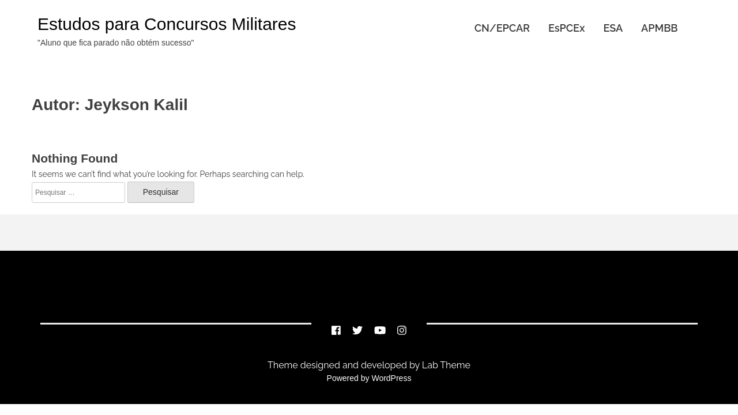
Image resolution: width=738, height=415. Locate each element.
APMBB (659, 28)
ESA (613, 28)
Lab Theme (445, 365)
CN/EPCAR (502, 28)
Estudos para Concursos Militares (166, 23)
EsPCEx (566, 28)
